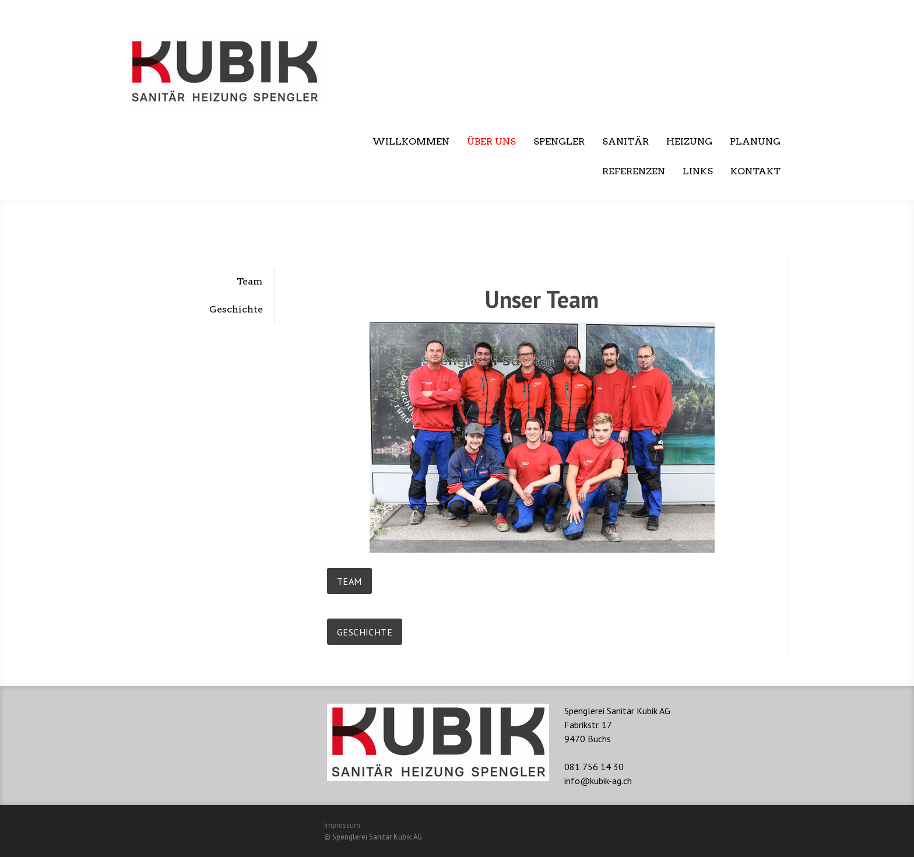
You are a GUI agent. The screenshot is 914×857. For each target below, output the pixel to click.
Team (250, 281)
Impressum (342, 825)
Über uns (491, 141)
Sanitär (625, 141)
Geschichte (236, 309)
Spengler (559, 141)
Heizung (689, 141)
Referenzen (633, 171)
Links (698, 171)
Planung (755, 141)
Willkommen (410, 141)
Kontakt (755, 171)
